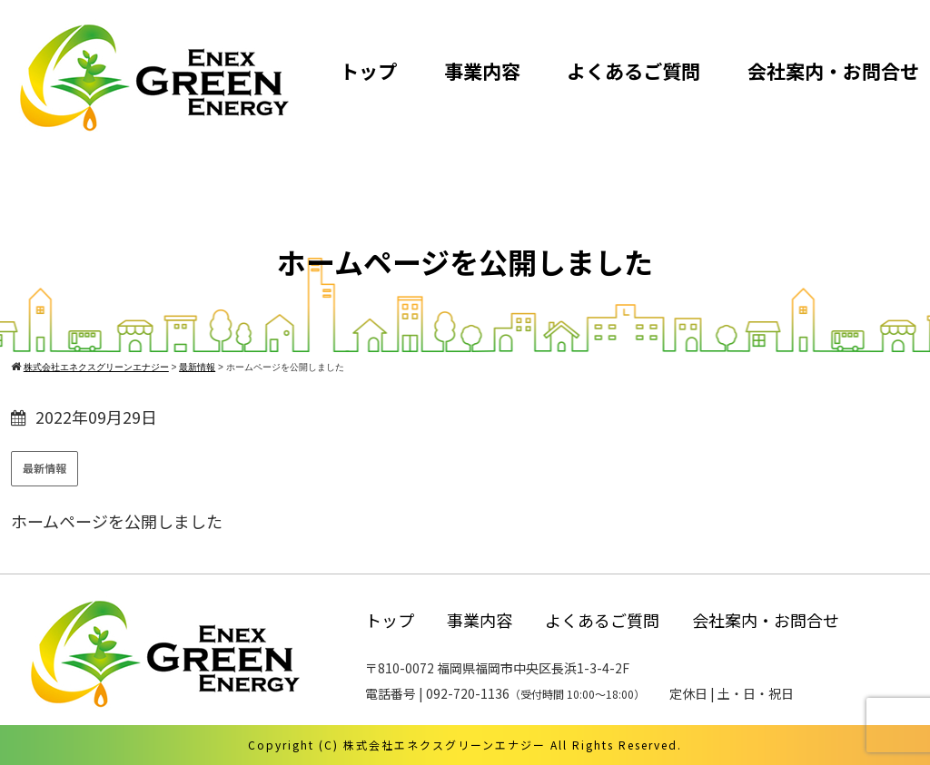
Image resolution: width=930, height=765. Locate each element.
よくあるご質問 (633, 70)
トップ (368, 70)
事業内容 (482, 70)
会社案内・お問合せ (833, 70)
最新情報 (44, 468)
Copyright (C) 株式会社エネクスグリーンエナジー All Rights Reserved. (465, 744)
